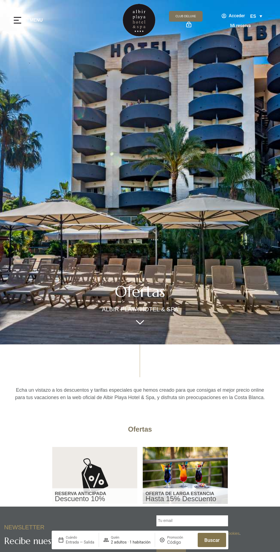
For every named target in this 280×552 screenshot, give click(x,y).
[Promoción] (180, 542)
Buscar (212, 540)
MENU (36, 20)
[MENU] (17, 20)
